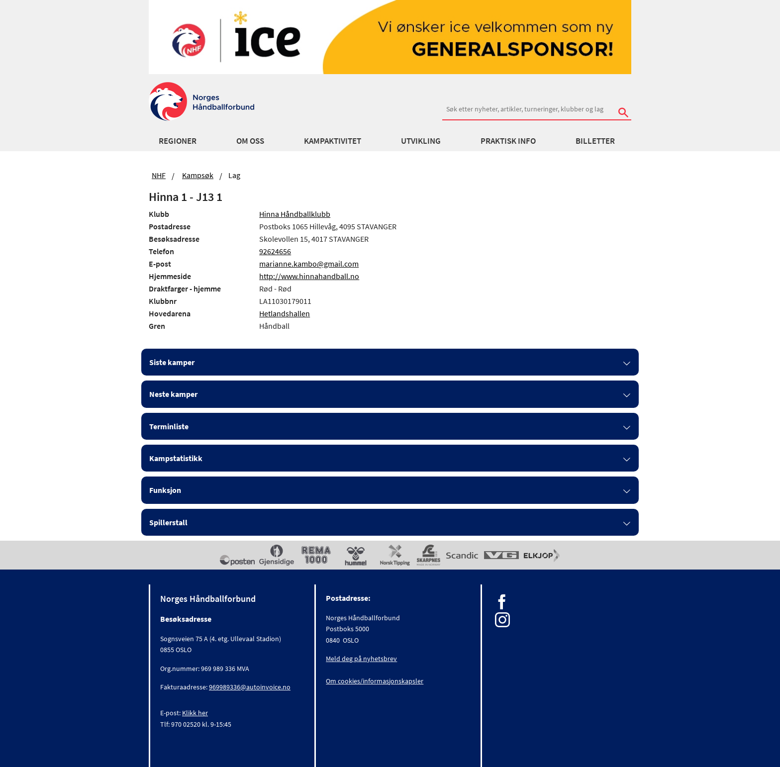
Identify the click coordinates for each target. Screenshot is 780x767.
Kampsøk (197, 175)
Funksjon (165, 490)
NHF (159, 175)
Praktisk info (508, 140)
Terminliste (169, 426)
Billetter (595, 140)
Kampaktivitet (332, 140)
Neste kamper (173, 394)
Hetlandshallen (284, 313)
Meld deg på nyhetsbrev (361, 658)
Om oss (250, 140)
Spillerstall (168, 522)
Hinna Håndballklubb (294, 214)
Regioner (177, 140)
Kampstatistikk (175, 458)
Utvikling (421, 140)
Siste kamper (172, 362)
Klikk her (195, 712)
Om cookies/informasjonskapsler (374, 680)
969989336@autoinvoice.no (250, 686)
